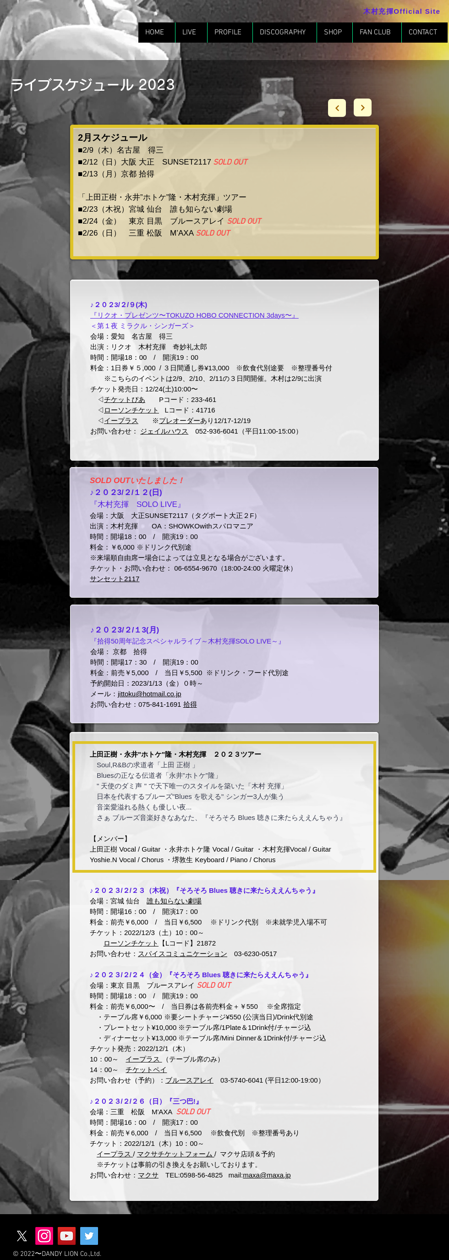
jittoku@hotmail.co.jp (149, 694)
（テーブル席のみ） (193, 1059)
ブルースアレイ (189, 1080)
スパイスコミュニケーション (182, 953)
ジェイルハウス (164, 431)
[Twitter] (89, 1236)
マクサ (148, 1175)
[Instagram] (44, 1236)
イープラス (144, 1059)
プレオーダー (179, 420)
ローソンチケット (131, 410)
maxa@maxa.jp (266, 1175)
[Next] (337, 108)
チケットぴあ (124, 399)
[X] (22, 1236)
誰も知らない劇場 (174, 901)
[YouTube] (67, 1236)
